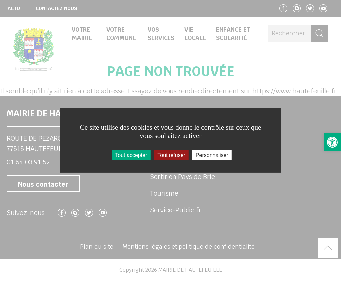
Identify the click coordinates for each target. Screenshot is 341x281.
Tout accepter (131, 155)
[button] (332, 142)
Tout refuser (171, 155)
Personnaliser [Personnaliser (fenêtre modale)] (212, 155)
